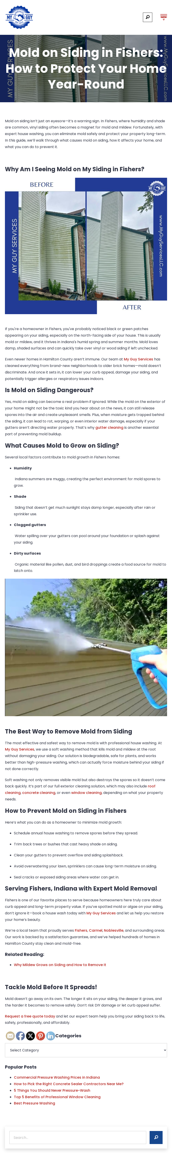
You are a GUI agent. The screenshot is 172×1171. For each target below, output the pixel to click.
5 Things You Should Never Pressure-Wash (52, 1090)
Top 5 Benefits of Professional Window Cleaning (57, 1097)
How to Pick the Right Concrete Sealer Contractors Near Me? (69, 1084)
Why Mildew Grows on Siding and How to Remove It (60, 964)
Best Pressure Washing (34, 1103)
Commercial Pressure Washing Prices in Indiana (57, 1077)
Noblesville (113, 930)
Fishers (81, 930)
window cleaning (86, 792)
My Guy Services (139, 359)
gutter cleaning (109, 427)
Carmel (95, 930)
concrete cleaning (38, 792)
